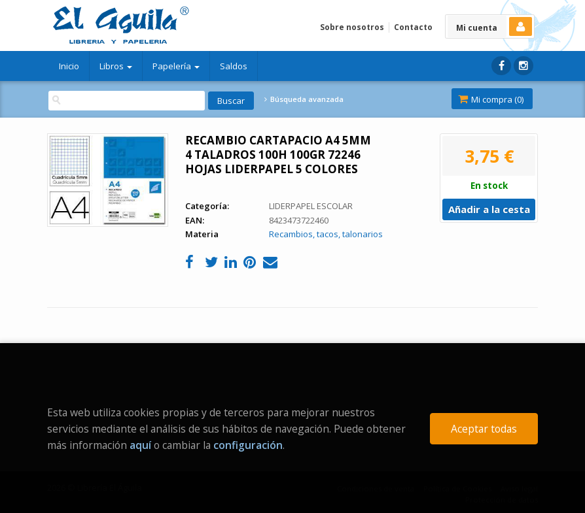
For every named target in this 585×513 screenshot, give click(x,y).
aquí (140, 445)
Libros (115, 66)
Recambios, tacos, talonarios (326, 234)
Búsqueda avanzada (303, 99)
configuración (248, 445)
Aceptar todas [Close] (484, 429)
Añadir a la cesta (489, 209)
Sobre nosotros (352, 27)
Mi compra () (490, 99)
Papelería (176, 66)
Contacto (413, 27)
